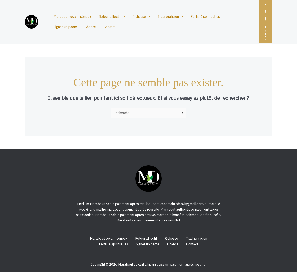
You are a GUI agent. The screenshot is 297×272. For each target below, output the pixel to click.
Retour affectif (110, 16)
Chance (58, 27)
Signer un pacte (232, 16)
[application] (121, 16)
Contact (76, 27)
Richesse (138, 16)
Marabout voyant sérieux (71, 16)
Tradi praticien (166, 16)
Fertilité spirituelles (199, 16)
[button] (265, 21)
